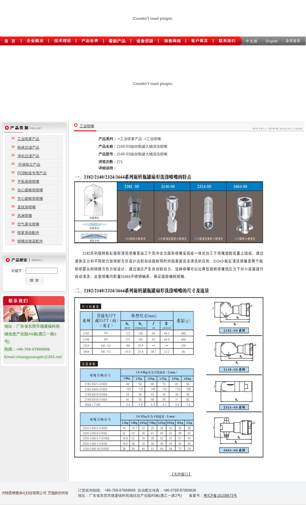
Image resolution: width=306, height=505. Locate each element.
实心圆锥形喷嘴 (30, 190)
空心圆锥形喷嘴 (30, 198)
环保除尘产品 (28, 164)
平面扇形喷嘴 (28, 181)
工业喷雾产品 (28, 139)
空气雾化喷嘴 (28, 224)
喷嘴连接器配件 (30, 241)
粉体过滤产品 (28, 147)
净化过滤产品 (28, 156)
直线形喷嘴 (26, 207)
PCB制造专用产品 (32, 173)
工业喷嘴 (87, 126)
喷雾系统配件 (28, 233)
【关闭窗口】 (181, 474)
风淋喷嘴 (24, 216)
